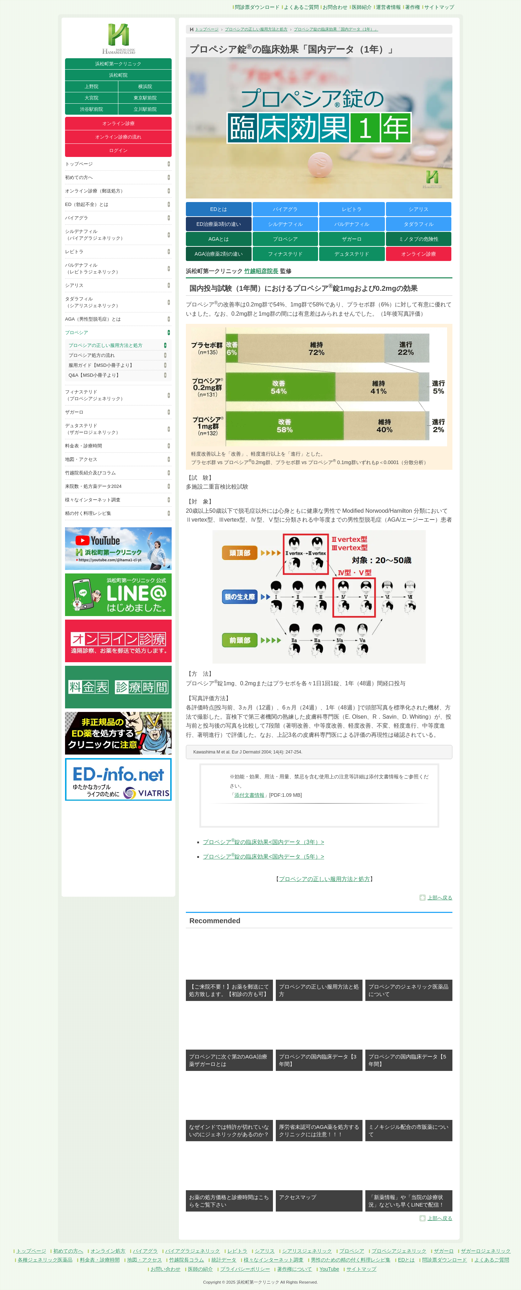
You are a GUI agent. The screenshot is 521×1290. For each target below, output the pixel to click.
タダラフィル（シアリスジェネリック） (92, 302)
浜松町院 (118, 75)
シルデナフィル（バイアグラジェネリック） (95, 235)
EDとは (218, 209)
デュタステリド (351, 254)
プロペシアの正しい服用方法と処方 (106, 345)
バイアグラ (76, 218)
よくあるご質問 (301, 7)
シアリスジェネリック (307, 1251)
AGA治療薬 (219, 254)
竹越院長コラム (186, 1260)
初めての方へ (79, 177)
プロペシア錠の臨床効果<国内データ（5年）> (263, 857)
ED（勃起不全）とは (86, 204)
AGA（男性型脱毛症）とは (93, 319)
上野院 (91, 86)
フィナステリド (285, 254)
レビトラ (74, 251)
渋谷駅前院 (91, 109)
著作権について (294, 1269)
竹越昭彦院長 (261, 271)
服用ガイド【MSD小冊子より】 (101, 365)
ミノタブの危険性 (419, 239)
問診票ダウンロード (257, 7)
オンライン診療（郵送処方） (95, 191)
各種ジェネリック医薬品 (45, 1260)
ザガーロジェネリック (486, 1251)
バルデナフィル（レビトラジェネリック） (92, 268)
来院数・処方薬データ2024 (93, 486)
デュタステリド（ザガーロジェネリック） (92, 429)
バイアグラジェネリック (192, 1251)
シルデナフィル (285, 224)
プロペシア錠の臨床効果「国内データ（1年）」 (336, 29)
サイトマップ (439, 7)
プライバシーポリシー (245, 1269)
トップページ (79, 164)
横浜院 (145, 86)
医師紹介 (362, 7)
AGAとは (218, 239)
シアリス (74, 285)
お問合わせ (335, 7)
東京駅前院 (145, 97)
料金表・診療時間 (83, 445)
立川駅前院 (145, 109)
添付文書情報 (249, 795)
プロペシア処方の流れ (92, 355)
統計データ (223, 1260)
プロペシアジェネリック (399, 1251)
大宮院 (91, 97)
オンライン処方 (108, 1251)
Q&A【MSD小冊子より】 (95, 375)
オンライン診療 (118, 123)
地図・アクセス (81, 459)
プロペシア (76, 332)
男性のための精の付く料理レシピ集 (351, 1260)
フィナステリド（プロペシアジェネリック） (95, 395)
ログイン (118, 150)
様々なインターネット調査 (92, 499)
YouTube (329, 1269)
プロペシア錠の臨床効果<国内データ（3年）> (263, 842)
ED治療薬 (219, 224)
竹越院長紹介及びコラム (90, 472)
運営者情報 (388, 7)
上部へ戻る (440, 897)
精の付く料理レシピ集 (88, 513)
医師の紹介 (200, 1269)
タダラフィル (419, 224)
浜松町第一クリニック (118, 63)
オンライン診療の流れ (118, 137)
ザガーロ (74, 412)
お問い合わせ (166, 1269)
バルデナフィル (351, 224)
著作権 (412, 7)
